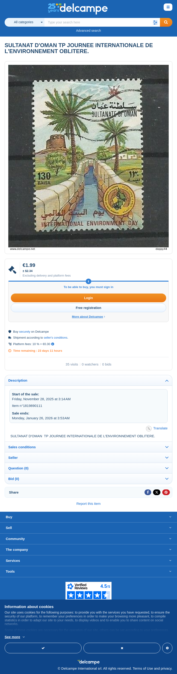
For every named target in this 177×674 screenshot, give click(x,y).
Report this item (88, 503)
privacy (166, 668)
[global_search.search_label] (102, 22)
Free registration (88, 308)
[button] (155, 22)
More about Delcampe (88, 316)
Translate (157, 428)
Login (88, 298)
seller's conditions (55, 337)
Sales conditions (22, 447)
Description (17, 380)
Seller (13, 458)
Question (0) (18, 468)
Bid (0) (13, 479)
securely (24, 331)
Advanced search (88, 30)
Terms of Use (143, 668)
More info (12, 637)
